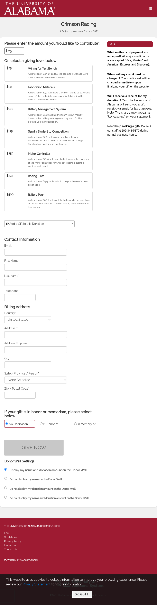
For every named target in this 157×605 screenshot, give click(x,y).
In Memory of (84, 424)
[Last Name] (35, 282)
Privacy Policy (12, 541)
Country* (10, 313)
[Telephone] (20, 297)
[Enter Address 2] (35, 349)
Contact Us (10, 549)
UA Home (10, 545)
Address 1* (11, 328)
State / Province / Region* (21, 373)
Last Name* (11, 275)
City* (7, 358)
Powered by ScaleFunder (21, 559)
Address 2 (11, 343)
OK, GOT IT (82, 594)
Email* (8, 245)
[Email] (35, 252)
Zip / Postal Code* (16, 388)
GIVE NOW (34, 447)
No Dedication (17, 424)
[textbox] (39, 224)
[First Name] (35, 267)
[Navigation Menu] (151, 8)
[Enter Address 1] (35, 334)
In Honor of (49, 424)
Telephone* (11, 291)
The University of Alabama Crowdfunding (32, 526)
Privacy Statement (36, 584)
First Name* (11, 260)
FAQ (6, 533)
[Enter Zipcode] (20, 395)
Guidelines (10, 537)
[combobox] (39, 223)
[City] (27, 364)
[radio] (18, 424)
